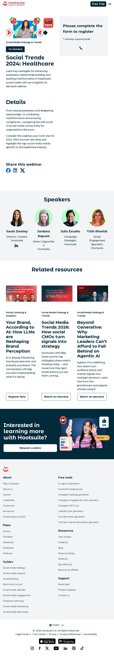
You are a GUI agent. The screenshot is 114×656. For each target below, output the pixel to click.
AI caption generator (69, 483)
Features (7, 553)
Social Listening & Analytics (16, 314)
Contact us (63, 595)
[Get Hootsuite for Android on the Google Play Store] (66, 641)
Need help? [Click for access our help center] (64, 584)
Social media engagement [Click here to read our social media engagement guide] (17, 595)
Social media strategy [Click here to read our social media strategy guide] (14, 567)
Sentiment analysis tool (70, 489)
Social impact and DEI (14, 516)
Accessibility (90, 634)
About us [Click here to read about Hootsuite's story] (7, 489)
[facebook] (8, 171)
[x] (47, 648)
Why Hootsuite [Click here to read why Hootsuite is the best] (11, 483)
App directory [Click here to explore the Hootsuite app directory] (65, 564)
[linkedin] (15, 171)
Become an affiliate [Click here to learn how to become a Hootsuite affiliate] (68, 570)
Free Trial (98, 4)
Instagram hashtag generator (73, 494)
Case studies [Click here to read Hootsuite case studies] (64, 536)
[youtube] (56, 648)
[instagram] (32, 648)
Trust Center (39, 634)
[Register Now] (17, 397)
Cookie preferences (70, 634)
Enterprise (8, 548)
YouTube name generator (71, 516)
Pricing (6, 531)
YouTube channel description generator (78, 522)
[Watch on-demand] (56, 397)
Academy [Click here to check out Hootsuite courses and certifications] (63, 542)
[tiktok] (82, 648)
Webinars (63, 559)
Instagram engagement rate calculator (78, 500)
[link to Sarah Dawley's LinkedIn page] (16, 246)
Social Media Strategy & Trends (24, 42)
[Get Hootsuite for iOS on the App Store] (47, 641)
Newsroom (9, 511)
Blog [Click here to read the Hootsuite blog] (60, 548)
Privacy (53, 634)
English (56, 625)
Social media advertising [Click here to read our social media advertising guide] (15, 612)
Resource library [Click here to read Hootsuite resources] (66, 553)
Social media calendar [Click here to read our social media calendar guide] (14, 590)
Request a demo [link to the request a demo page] (30, 448)
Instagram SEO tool (68, 505)
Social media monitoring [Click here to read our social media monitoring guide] (15, 606)
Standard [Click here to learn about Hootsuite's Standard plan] (7, 536)
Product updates (67, 590)
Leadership (8, 500)
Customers (8, 505)
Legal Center (22, 634)
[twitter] (22, 171)
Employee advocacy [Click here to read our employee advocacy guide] (13, 601)
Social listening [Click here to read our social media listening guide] (10, 579)
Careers (7, 494)
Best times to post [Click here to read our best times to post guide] (12, 584)
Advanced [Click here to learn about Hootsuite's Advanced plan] (8, 542)
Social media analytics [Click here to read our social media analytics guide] (14, 573)
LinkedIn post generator (70, 511)
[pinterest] (74, 648)
